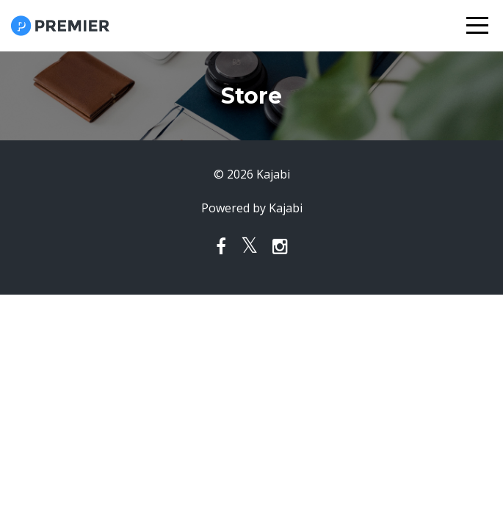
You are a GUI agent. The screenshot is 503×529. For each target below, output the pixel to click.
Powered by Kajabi (252, 208)
